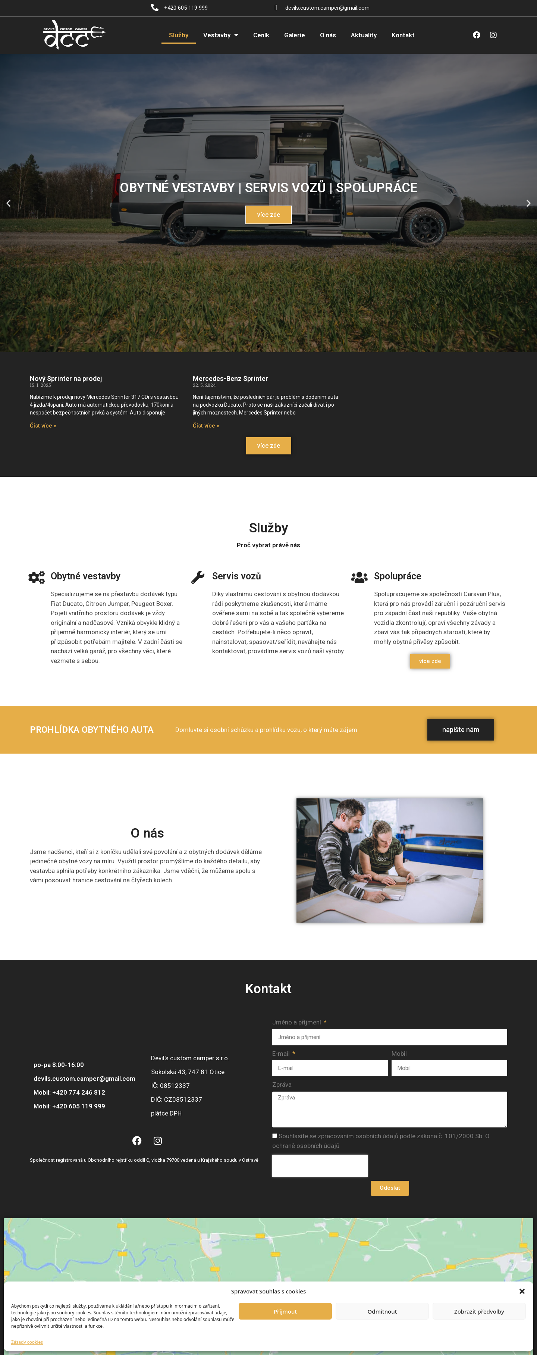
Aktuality (364, 35)
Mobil (399, 1053)
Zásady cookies (27, 1342)
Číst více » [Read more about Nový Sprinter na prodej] (43, 425)
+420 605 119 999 (186, 7)
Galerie (294, 35)
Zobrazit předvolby (479, 1311)
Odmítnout (382, 1311)
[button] (522, 1291)
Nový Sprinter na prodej (66, 378)
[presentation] (320, 1166)
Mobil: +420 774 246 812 (69, 1092)
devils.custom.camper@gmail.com (327, 7)
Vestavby (220, 35)
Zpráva (282, 1084)
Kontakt (403, 35)
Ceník (261, 35)
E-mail (281, 1053)
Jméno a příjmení (297, 1022)
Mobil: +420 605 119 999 (69, 1106)
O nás (328, 35)
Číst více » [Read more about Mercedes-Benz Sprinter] (206, 425)
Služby (178, 35)
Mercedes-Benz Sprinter (230, 378)
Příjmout (285, 1311)
